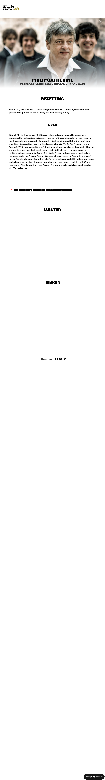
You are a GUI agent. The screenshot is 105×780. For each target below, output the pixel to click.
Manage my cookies (94, 777)
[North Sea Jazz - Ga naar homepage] (11, 7)
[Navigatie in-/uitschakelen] (99, 7)
